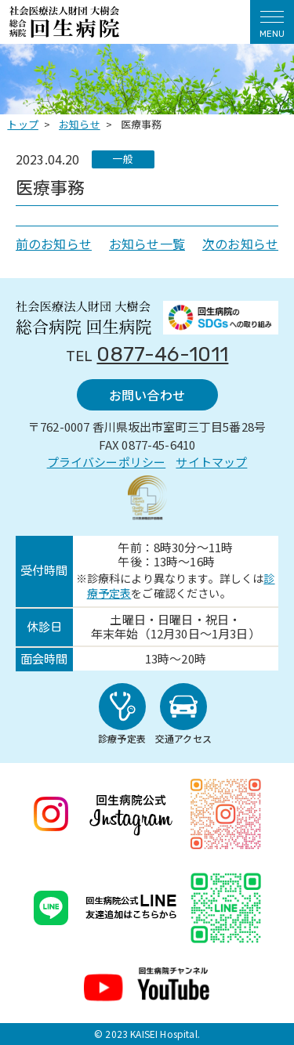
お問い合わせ (147, 394)
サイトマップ (211, 462)
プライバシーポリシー (106, 462)
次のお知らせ (240, 243)
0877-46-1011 (162, 354)
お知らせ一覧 (147, 243)
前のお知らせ (54, 243)
